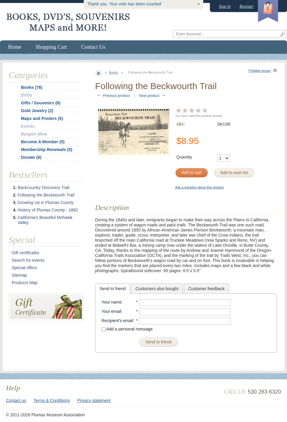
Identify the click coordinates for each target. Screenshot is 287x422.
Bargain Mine (34, 134)
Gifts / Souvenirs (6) (40, 102)
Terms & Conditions (51, 400)
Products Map (24, 282)
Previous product (113, 96)
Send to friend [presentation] (113, 288)
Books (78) (31, 87)
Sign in (224, 6)
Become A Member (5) (43, 141)
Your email (111, 311)
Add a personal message (127, 329)
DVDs (26, 95)
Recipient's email (117, 320)
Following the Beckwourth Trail (46, 195)
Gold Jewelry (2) (37, 110)
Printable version (260, 70)
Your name (112, 302)
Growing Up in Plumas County (46, 202)
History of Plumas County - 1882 (48, 210)
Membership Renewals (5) (46, 149)
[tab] (112, 289)
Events (28, 126)
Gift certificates (25, 252)
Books (113, 72)
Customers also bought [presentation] (156, 288)
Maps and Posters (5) (42, 118)
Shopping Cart (51, 47)
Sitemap (19, 275)
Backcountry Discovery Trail (43, 187)
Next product (152, 96)
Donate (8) (31, 157)
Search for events (28, 260)
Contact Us (93, 47)
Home (14, 47)
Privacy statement (93, 400)
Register (246, 6)
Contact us (16, 400)
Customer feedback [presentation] (206, 288)
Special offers (24, 267)
